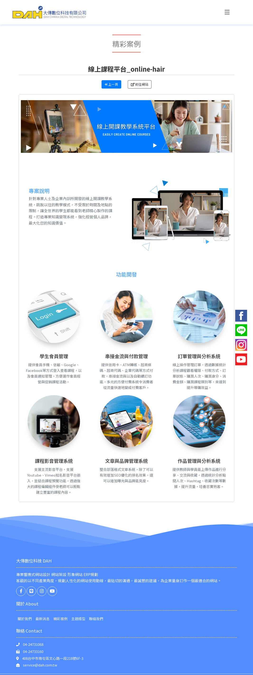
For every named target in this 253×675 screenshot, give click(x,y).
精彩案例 (60, 618)
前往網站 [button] (143, 84)
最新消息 (42, 618)
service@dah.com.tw (40, 664)
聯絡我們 (96, 618)
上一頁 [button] (107, 84)
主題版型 (78, 618)
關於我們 (25, 618)
